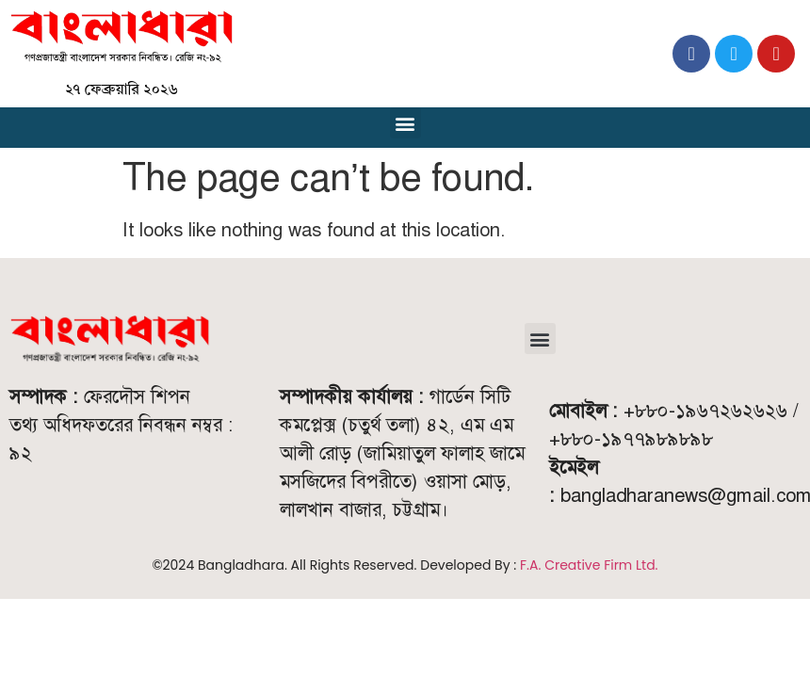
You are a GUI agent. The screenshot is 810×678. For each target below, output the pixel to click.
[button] (405, 122)
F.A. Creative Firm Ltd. (589, 565)
